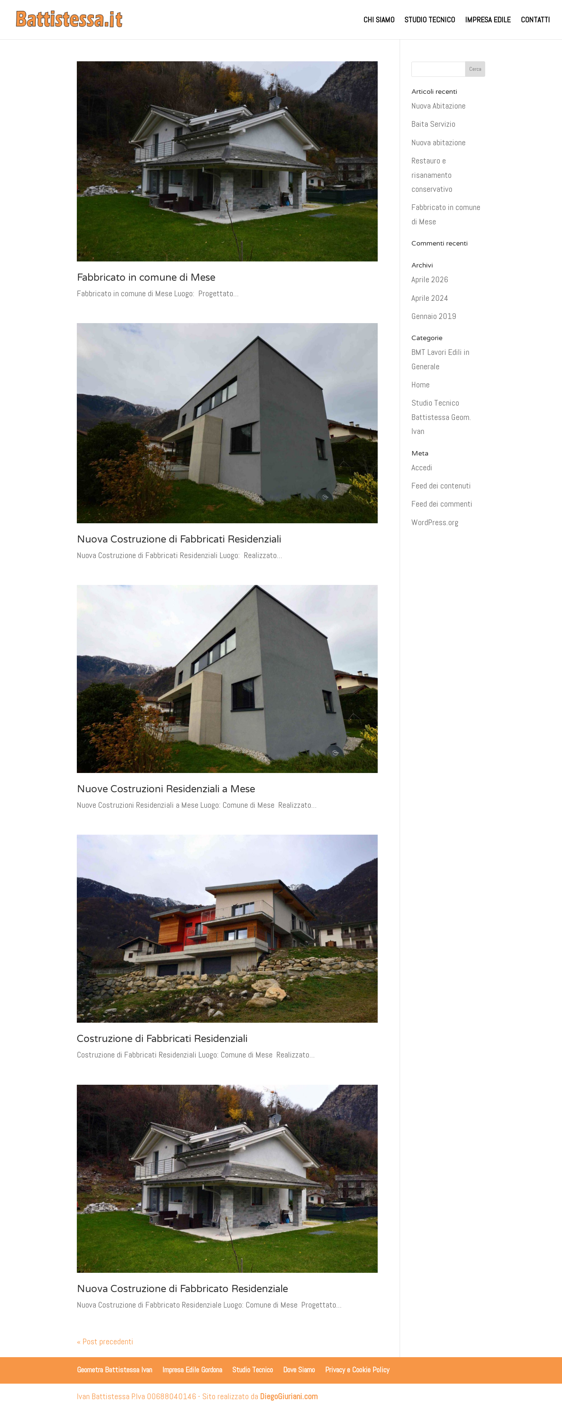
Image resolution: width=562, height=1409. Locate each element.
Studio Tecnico (252, 1370)
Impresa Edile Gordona (192, 1370)
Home (420, 384)
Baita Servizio (433, 123)
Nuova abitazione (438, 142)
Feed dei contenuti (441, 485)
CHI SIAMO (378, 21)
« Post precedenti (105, 1341)
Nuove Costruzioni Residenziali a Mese (166, 789)
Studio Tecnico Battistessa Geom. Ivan (441, 416)
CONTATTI (535, 21)
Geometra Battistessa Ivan (114, 1370)
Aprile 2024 (429, 297)
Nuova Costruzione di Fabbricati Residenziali (179, 539)
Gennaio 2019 (433, 316)
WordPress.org (434, 522)
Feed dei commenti (441, 503)
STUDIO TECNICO (430, 21)
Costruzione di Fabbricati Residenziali (162, 1039)
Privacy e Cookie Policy (357, 1370)
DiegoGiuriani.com (289, 1396)
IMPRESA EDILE (488, 21)
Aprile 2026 (429, 279)
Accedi (421, 467)
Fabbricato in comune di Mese (146, 277)
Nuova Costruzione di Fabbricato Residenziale (182, 1289)
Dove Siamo (299, 1370)
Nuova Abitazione (438, 105)
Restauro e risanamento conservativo (431, 174)
